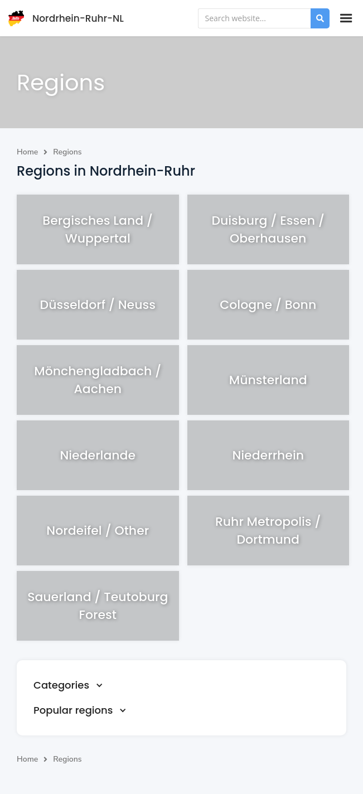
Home (27, 152)
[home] (63, 18)
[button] (346, 18)
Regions (67, 152)
